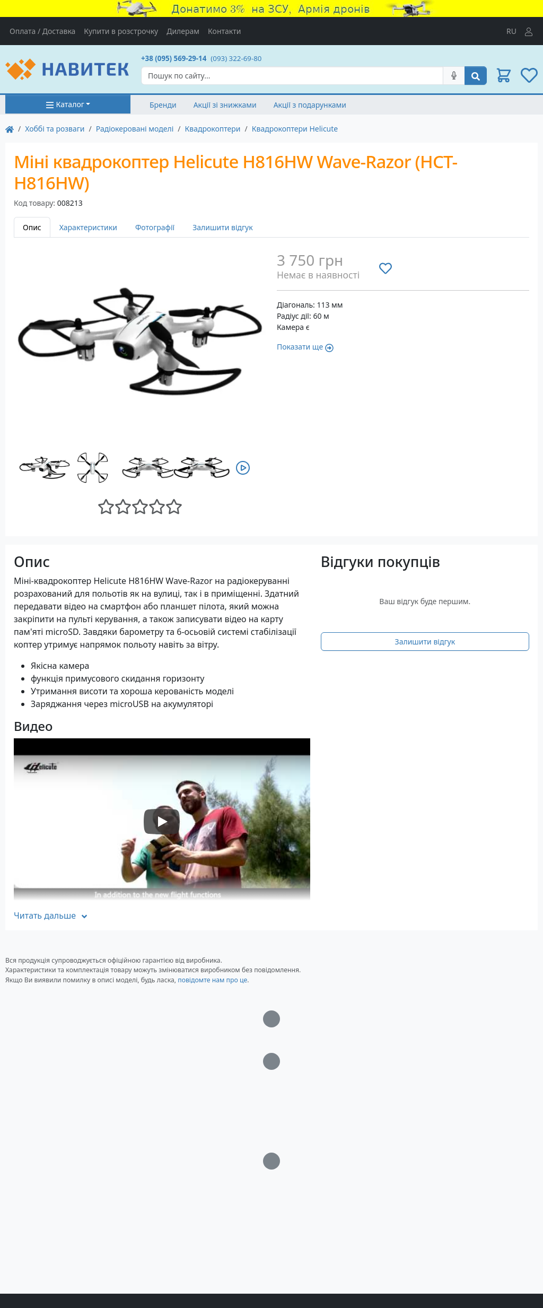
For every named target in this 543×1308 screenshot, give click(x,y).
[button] (503, 75)
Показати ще (305, 347)
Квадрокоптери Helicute (295, 129)
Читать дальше (51, 915)
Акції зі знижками (225, 105)
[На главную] (9, 129)
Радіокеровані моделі (135, 129)
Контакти (224, 31)
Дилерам (183, 31)
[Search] (292, 75)
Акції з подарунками (310, 105)
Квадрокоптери (213, 129)
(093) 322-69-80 (236, 58)
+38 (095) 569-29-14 (173, 58)
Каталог (65, 104)
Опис (32, 227)
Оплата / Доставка (42, 31)
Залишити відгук (222, 227)
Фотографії (154, 227)
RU (511, 31)
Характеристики (88, 227)
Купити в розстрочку (121, 31)
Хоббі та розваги (54, 129)
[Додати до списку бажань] (385, 268)
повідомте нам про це (212, 979)
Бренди (163, 105)
